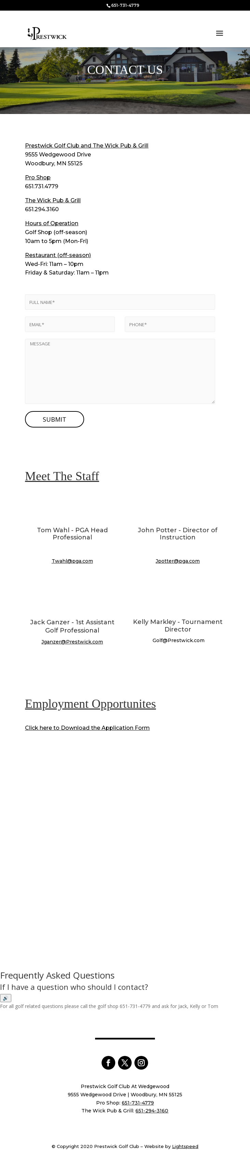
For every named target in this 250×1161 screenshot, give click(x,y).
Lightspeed (185, 1146)
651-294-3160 (151, 1111)
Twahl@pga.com (72, 561)
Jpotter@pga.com (178, 561)
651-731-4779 (125, 5)
